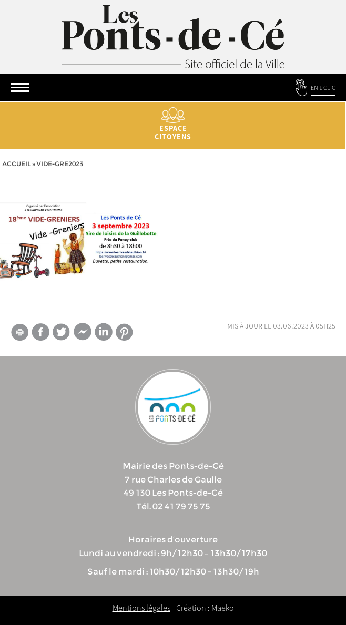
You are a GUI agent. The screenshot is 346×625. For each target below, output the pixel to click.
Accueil (16, 164)
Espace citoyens (173, 124)
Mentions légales (141, 607)
